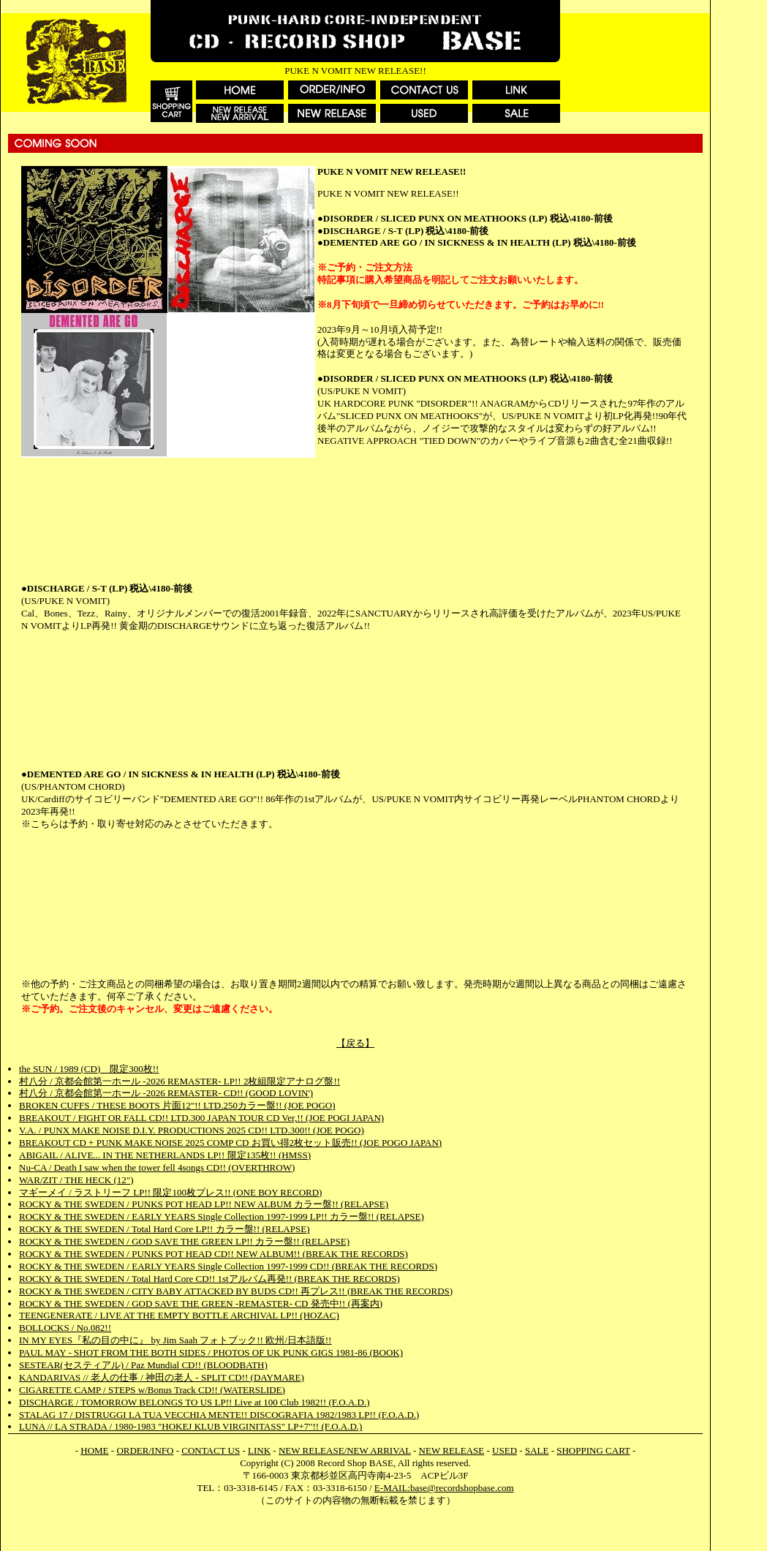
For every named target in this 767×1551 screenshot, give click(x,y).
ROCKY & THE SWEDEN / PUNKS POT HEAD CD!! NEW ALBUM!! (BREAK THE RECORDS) (213, 1253)
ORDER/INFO (144, 1450)
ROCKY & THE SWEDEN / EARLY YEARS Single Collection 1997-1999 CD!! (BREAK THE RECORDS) (228, 1266)
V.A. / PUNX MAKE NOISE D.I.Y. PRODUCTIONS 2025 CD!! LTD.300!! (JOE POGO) (191, 1130)
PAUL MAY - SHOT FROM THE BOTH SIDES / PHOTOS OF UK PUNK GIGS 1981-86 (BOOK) (211, 1352)
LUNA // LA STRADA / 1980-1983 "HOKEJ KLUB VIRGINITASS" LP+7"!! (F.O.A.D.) (190, 1426)
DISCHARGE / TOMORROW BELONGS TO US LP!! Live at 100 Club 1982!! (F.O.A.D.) (194, 1402)
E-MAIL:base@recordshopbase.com (444, 1487)
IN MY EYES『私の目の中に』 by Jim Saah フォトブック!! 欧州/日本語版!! (175, 1340)
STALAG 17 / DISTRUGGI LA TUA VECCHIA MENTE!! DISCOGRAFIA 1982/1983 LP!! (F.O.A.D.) (219, 1414)
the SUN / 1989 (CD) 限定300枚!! (89, 1068)
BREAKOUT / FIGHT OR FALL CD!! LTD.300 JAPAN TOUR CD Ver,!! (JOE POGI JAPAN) (201, 1117)
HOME (94, 1450)
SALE (537, 1450)
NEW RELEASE (452, 1450)
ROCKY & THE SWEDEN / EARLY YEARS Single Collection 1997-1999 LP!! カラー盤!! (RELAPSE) (221, 1216)
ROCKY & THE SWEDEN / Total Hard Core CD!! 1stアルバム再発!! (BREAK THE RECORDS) (209, 1278)
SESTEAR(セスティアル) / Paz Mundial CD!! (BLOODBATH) (143, 1364)
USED (504, 1450)
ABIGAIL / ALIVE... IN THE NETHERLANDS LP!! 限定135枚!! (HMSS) (165, 1155)
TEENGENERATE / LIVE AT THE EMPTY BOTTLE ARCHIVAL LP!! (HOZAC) (179, 1315)
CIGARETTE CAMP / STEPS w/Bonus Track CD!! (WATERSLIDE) (152, 1389)
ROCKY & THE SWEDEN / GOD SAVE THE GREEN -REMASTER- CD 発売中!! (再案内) (200, 1303)
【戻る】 (355, 1043)
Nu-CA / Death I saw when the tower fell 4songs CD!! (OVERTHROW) (157, 1167)
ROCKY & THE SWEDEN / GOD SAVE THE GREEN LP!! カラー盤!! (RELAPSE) (184, 1241)
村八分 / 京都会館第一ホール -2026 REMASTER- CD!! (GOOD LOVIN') (166, 1092)
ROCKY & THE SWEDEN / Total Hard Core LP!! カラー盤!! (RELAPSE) (164, 1228)
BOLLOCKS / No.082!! (65, 1327)
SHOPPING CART (593, 1450)
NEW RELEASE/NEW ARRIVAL (345, 1450)
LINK (259, 1450)
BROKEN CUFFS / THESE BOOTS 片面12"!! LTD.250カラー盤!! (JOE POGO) (177, 1105)
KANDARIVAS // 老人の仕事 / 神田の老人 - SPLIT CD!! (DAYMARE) (161, 1377)
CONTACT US (210, 1450)
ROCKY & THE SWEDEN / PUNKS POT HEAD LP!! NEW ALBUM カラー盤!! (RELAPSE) (203, 1204)
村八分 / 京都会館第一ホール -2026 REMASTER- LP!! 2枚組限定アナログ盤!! (179, 1081)
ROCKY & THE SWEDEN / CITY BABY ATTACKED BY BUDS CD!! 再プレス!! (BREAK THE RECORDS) (236, 1291)
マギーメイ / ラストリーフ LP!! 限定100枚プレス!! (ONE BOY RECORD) (170, 1192)
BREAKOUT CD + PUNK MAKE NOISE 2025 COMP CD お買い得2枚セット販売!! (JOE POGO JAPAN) (230, 1142)
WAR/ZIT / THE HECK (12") (76, 1179)
